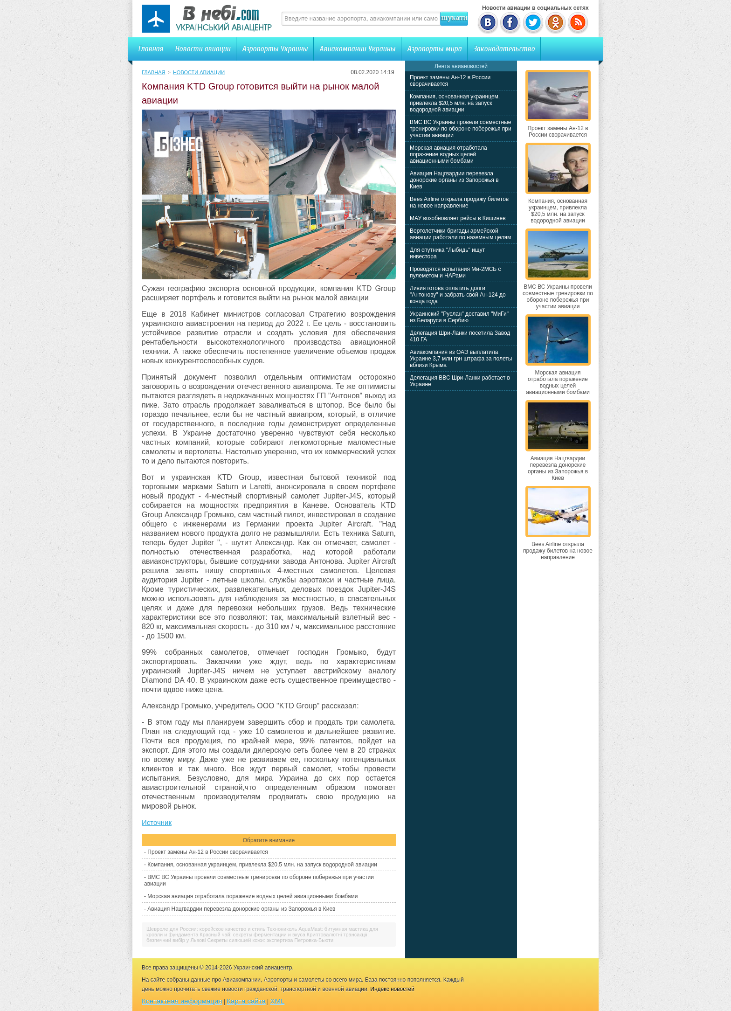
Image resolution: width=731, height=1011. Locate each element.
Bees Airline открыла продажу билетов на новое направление (459, 202)
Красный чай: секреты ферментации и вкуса (252, 934)
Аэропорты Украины (275, 48)
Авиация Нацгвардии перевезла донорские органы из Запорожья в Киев (241, 909)
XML (277, 1001)
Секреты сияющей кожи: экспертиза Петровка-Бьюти (270, 940)
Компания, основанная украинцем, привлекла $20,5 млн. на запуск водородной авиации (262, 864)
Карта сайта (246, 1001)
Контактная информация (182, 1001)
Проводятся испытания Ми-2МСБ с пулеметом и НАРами (455, 272)
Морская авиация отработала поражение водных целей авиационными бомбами (252, 896)
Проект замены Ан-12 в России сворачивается (207, 852)
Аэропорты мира (434, 48)
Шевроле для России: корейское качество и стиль (205, 929)
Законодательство (504, 48)
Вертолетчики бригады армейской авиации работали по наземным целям (460, 234)
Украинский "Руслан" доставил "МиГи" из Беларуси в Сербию (459, 317)
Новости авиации (202, 48)
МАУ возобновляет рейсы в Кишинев (458, 218)
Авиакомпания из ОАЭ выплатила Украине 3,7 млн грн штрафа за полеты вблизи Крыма (461, 358)
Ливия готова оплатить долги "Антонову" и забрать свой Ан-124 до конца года (458, 295)
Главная (150, 48)
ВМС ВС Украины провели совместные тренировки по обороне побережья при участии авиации (460, 128)
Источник (157, 822)
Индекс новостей (392, 989)
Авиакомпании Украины (357, 48)
